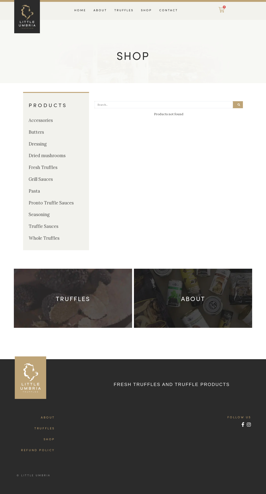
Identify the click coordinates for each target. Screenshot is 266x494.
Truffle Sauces (43, 226)
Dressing (38, 144)
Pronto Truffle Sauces (51, 203)
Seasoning (39, 214)
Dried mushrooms (47, 155)
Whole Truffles (44, 238)
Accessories (41, 120)
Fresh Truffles (43, 167)
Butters (36, 132)
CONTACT (168, 10)
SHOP (146, 10)
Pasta (34, 191)
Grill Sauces (41, 179)
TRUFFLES (124, 10)
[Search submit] (239, 105)
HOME (80, 10)
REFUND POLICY (38, 450)
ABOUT (100, 10)
